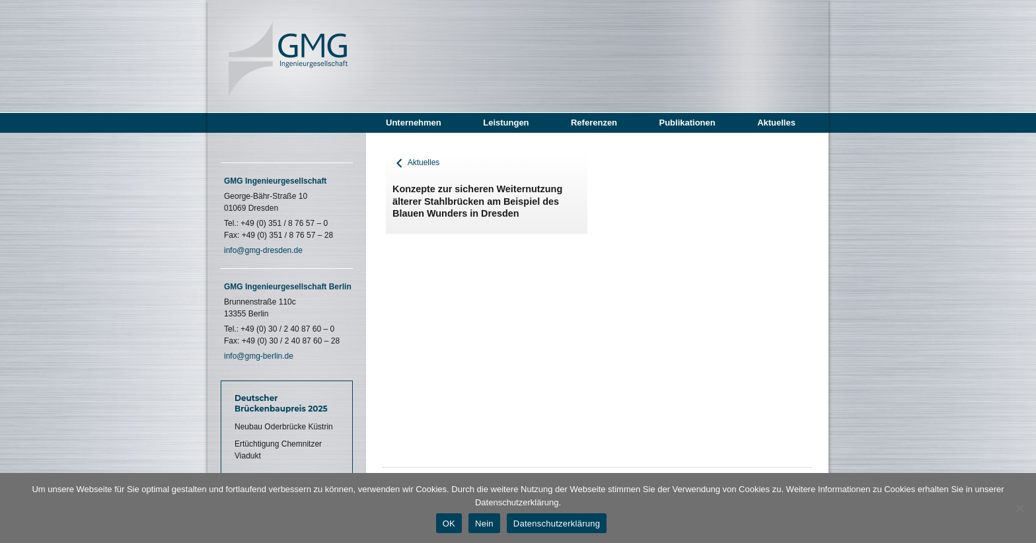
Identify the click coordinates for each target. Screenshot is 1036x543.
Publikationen (687, 122)
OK (449, 523)
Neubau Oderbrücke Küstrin (284, 426)
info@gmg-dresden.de (263, 250)
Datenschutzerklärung (556, 523)
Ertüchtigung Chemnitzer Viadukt (278, 449)
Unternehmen (413, 122)
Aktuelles (776, 122)
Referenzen (594, 122)
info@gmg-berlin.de (258, 356)
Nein (484, 523)
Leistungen (506, 122)
